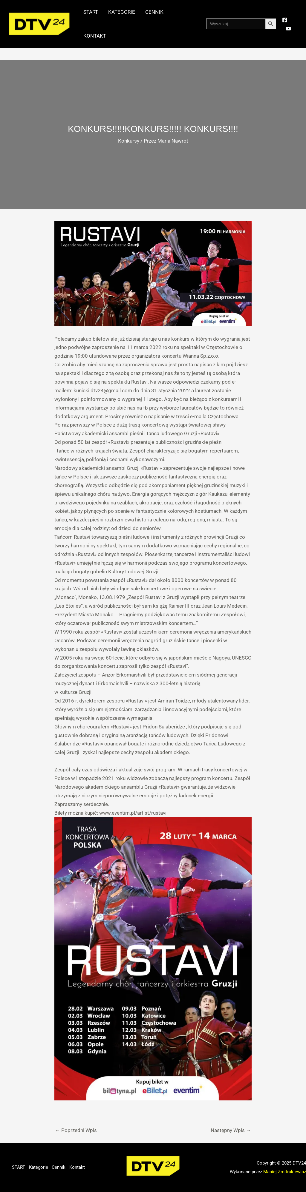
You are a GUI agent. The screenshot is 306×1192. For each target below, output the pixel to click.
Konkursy (128, 141)
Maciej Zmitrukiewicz (284, 1171)
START (90, 12)
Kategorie (121, 12)
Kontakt (94, 36)
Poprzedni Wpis (76, 1130)
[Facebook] (284, 20)
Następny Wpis (231, 1130)
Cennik (154, 12)
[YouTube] (288, 28)
